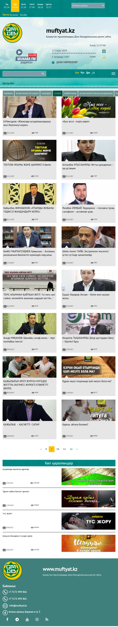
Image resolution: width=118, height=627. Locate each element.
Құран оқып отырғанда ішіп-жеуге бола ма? (87, 381)
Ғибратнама (70, 93)
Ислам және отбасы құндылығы (96, 93)
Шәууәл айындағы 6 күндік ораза (17, 536)
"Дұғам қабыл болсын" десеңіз (16, 491)
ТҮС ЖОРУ (7, 513)
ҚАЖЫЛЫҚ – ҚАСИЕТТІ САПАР (21, 424)
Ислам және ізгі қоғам (27, 93)
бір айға (23, 15)
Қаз (76, 72)
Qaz (87, 72)
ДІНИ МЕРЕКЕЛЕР (65, 62)
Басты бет (8, 83)
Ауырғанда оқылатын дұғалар (16, 469)
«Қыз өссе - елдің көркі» (76, 121)
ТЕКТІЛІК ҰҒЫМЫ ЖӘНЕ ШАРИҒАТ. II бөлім (27, 164)
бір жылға (14, 15)
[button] (26, 50)
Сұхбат (57, 93)
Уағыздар (46, 93)
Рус (82, 72)
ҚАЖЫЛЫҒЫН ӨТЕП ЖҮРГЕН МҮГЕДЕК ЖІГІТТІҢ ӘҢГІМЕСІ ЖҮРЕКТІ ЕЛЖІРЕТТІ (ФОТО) (25, 385)
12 (71, 449)
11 (64, 449)
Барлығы (8, 93)
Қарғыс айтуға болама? (75, 424)
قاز (93, 72)
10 (57, 449)
